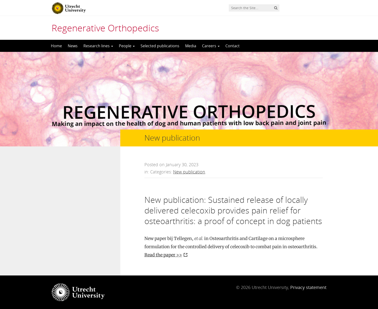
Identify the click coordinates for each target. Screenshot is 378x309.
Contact (232, 45)
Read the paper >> (163, 255)
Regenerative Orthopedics (105, 27)
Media (190, 45)
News (73, 45)
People (127, 45)
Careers (211, 45)
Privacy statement (308, 287)
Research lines (98, 45)
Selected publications (160, 45)
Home (56, 45)
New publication (189, 172)
